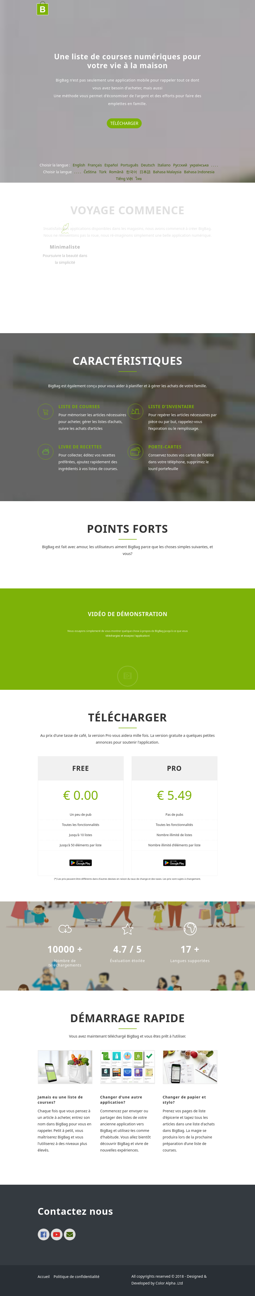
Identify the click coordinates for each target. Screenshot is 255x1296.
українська (199, 165)
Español (111, 165)
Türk (103, 171)
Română (116, 171)
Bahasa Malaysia (167, 171)
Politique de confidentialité (76, 1276)
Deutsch (148, 165)
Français (95, 165)
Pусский (180, 165)
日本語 (145, 171)
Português (129, 165)
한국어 (131, 171)
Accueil (44, 1276)
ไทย (138, 178)
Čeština (90, 171)
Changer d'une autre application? (121, 1100)
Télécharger (124, 123)
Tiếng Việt (124, 178)
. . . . (214, 165)
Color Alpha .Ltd (169, 1283)
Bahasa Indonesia (199, 171)
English (79, 165)
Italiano (164, 165)
